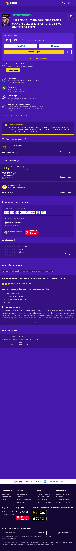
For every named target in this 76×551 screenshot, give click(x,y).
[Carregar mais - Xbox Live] (4, 88)
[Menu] (3, 3)
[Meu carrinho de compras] (68, 3)
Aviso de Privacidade (44, 536)
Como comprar (22, 494)
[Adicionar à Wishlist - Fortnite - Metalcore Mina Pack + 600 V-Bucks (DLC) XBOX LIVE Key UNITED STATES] (71, 18)
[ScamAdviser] (13, 223)
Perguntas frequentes (43, 494)
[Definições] (65, 533)
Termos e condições (16, 544)
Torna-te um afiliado (62, 499)
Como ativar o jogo (43, 496)
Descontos (20, 502)
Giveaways (59, 496)
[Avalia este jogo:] (9, 284)
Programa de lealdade (24, 499)
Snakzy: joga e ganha (63, 502)
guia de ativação (19, 91)
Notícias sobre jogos (63, 494)
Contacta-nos (6, 496)
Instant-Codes (13, 185)
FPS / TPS (49, 271)
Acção (5, 271)
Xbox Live (23, 89)
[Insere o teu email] (18, 533)
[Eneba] (11, 3)
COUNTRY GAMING (15, 167)
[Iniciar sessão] (73, 3)
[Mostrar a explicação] (27, 169)
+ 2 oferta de (38, 58)
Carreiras (5, 499)
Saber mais (38, 322)
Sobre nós (5, 494)
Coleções (20, 496)
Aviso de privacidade (30, 544)
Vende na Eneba (7, 511)
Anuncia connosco (8, 514)
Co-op (25, 271)
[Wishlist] (63, 3)
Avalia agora (67, 254)
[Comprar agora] (20, 46)
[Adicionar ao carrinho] (69, 52)
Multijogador (15, 271)
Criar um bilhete (42, 499)
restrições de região (20, 82)
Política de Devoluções (44, 502)
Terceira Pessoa (36, 271)
